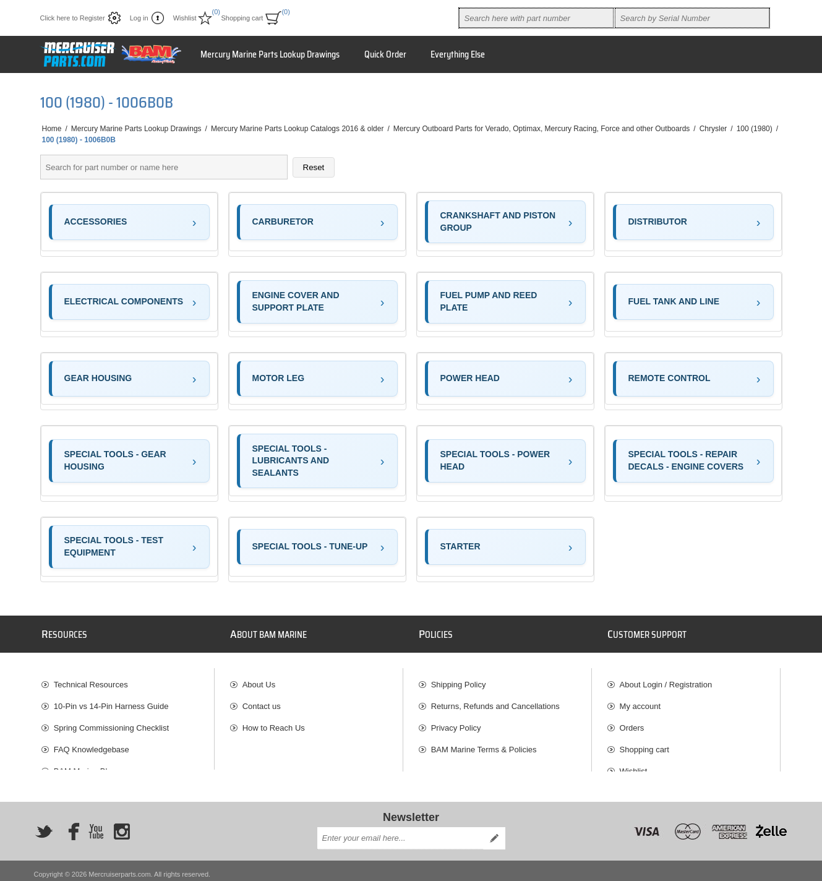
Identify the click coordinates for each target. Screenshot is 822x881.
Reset (314, 167)
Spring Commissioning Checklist (111, 722)
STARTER (460, 546)
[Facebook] (70, 824)
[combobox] (536, 18)
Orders (632, 722)
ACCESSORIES (95, 221)
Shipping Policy (458, 679)
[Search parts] (164, 167)
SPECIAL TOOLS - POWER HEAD (495, 460)
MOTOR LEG (278, 378)
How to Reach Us (273, 722)
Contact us (261, 700)
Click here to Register (72, 18)
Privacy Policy (456, 722)
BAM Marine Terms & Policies (484, 744)
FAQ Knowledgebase (91, 744)
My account (640, 700)
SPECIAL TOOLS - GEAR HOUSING (115, 460)
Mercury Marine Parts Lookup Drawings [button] (270, 54)
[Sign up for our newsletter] (400, 831)
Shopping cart (644, 744)
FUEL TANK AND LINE (674, 301)
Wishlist (634, 765)
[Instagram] (122, 824)
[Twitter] (44, 824)
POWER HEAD (470, 378)
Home (52, 128)
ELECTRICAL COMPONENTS (124, 301)
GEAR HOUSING (98, 378)
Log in (139, 18)
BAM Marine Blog (85, 765)
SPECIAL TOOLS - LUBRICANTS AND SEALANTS (291, 461)
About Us (258, 679)
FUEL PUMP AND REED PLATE (488, 301)
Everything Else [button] (457, 54)
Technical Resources (91, 679)
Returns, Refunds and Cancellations (495, 700)
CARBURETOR (283, 221)
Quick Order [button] (385, 54)
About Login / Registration (666, 679)
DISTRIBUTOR (657, 221)
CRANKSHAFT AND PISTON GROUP (498, 221)
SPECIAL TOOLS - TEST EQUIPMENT (114, 546)
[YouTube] (96, 824)
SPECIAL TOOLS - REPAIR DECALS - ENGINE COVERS (686, 460)
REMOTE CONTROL (669, 378)
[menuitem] (128, 679)
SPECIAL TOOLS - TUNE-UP (310, 546)
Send (494, 831)
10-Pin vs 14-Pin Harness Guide (111, 700)
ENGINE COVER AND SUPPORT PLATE (296, 301)
